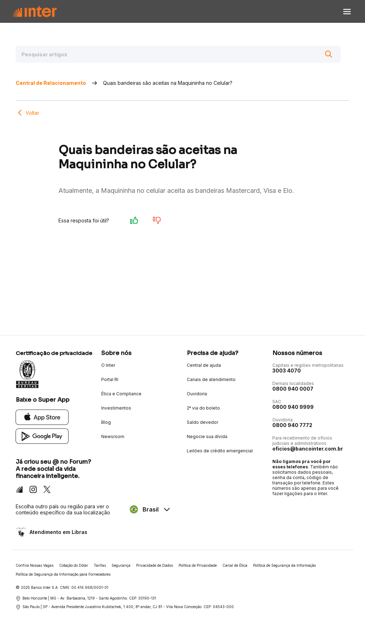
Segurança (121, 565)
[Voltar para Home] (34, 11)
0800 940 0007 (292, 389)
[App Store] (42, 417)
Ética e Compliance (121, 393)
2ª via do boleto (203, 408)
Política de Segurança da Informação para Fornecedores (63, 574)
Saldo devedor (202, 422)
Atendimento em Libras (57, 532)
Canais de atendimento (211, 379)
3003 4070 (286, 371)
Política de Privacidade (198, 565)
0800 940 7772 (292, 425)
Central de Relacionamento (51, 83)
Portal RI (109, 379)
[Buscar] (328, 54)
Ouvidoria (197, 393)
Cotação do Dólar (73, 565)
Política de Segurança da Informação (284, 565)
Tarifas (100, 565)
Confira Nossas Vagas (34, 565)
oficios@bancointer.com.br (307, 449)
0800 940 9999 (293, 407)
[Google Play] (42, 435)
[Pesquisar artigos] (178, 54)
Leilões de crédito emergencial (220, 450)
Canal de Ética (234, 565)
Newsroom (112, 436)
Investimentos (116, 408)
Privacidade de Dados (154, 565)
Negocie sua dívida (207, 436)
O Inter (108, 365)
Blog (106, 422)
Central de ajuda (204, 365)
